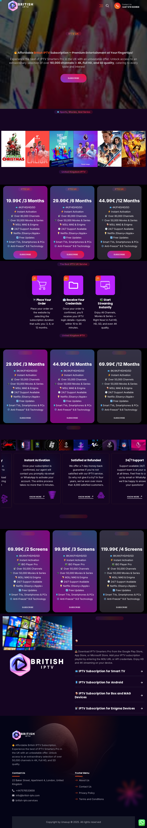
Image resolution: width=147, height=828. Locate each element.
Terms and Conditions (91, 799)
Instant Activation (73, 460)
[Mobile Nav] (101, 6)
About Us (84, 780)
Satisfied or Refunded (122, 460)
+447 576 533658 (130, 7)
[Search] (107, 6)
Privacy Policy (87, 793)
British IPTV (42, 52)
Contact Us (85, 786)
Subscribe (73, 78)
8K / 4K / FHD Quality (24, 460)
